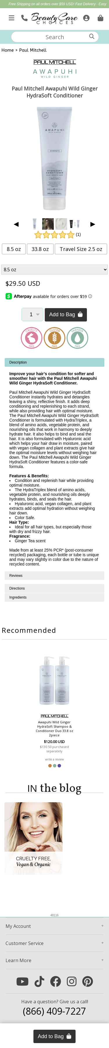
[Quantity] (32, 314)
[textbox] (55, 36)
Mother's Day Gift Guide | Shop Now (64, 10)
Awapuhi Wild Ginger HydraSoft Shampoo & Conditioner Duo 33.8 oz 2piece (54, 728)
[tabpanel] (54, 464)
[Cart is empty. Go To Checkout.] (99, 17)
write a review (54, 759)
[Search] (92, 36)
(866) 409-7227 (54, 1011)
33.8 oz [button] (40, 248)
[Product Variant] (54, 269)
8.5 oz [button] (14, 248)
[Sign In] (85, 17)
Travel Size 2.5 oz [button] (81, 248)
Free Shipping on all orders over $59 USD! (41, 4)
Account (18, 926)
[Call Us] (24, 17)
